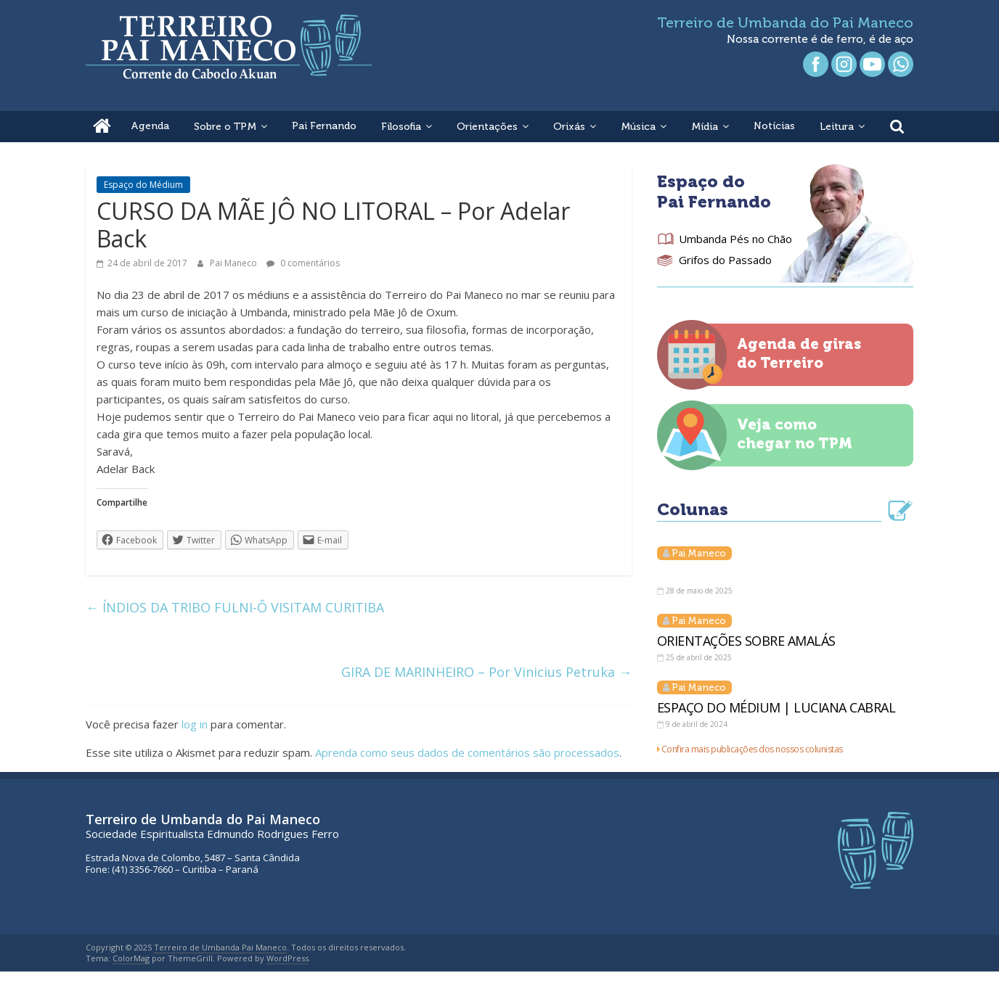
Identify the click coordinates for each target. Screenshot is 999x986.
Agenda (150, 126)
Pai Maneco (234, 263)
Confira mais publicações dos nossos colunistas (752, 749)
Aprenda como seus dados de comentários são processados (467, 752)
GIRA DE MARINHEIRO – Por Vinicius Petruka (486, 672)
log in (195, 724)
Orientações (487, 126)
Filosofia (401, 126)
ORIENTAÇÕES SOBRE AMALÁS (746, 640)
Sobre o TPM (225, 126)
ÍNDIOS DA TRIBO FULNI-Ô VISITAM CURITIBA (235, 607)
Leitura (837, 126)
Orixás (569, 126)
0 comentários (303, 263)
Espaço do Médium (143, 184)
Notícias (774, 126)
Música (638, 126)
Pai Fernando (324, 126)
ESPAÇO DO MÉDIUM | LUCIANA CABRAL (776, 707)
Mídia (704, 126)
